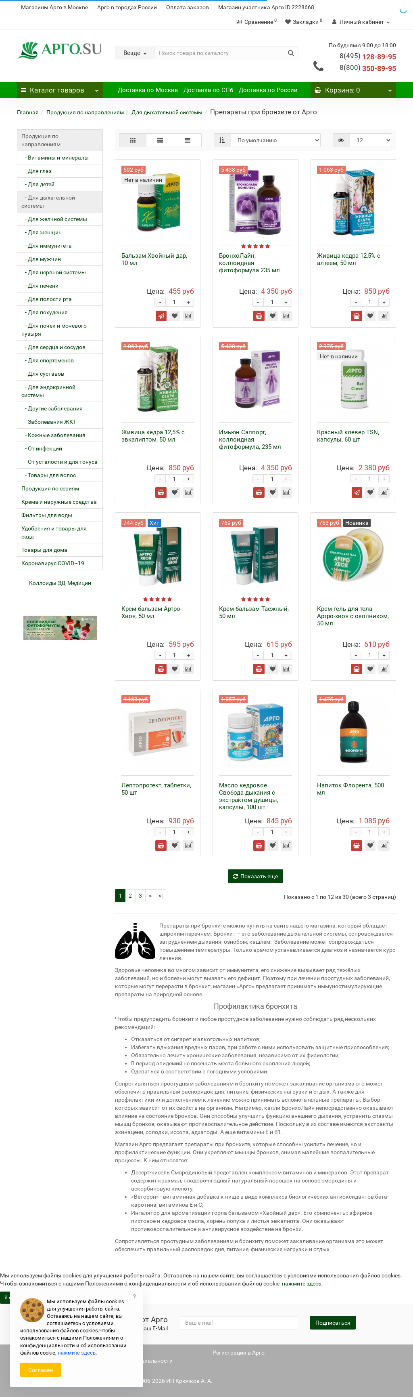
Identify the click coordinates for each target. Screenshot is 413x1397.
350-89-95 (368, 68)
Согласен (40, 1370)
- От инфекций (41, 448)
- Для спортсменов (47, 360)
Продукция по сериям (50, 488)
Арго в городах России (127, 7)
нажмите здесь (301, 1283)
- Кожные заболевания (53, 435)
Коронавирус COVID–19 (52, 563)
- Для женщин (41, 232)
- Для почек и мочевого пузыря (54, 329)
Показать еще (255, 876)
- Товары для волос (48, 475)
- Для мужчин (41, 259)
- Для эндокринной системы (48, 391)
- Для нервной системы (53, 272)
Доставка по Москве (148, 90)
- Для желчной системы (54, 219)
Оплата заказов (187, 7)
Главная (28, 112)
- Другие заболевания (52, 408)
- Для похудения (44, 312)
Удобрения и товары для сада (54, 532)
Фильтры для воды (46, 515)
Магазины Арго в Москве (54, 7)
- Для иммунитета (46, 245)
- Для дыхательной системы (48, 201)
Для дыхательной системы (166, 112)
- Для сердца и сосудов (53, 347)
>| (161, 895)
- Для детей (37, 184)
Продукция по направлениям (85, 112)
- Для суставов (42, 373)
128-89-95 (368, 57)
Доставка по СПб (208, 90)
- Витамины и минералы (55, 157)
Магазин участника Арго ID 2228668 (266, 7)
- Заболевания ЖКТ (48, 422)
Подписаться (332, 1322)
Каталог (60, 88)
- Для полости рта (46, 299)
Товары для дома (44, 550)
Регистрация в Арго (239, 1352)
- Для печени (39, 285)
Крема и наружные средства (59, 502)
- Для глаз (36, 171)
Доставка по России (268, 90)
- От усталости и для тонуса (59, 462)
